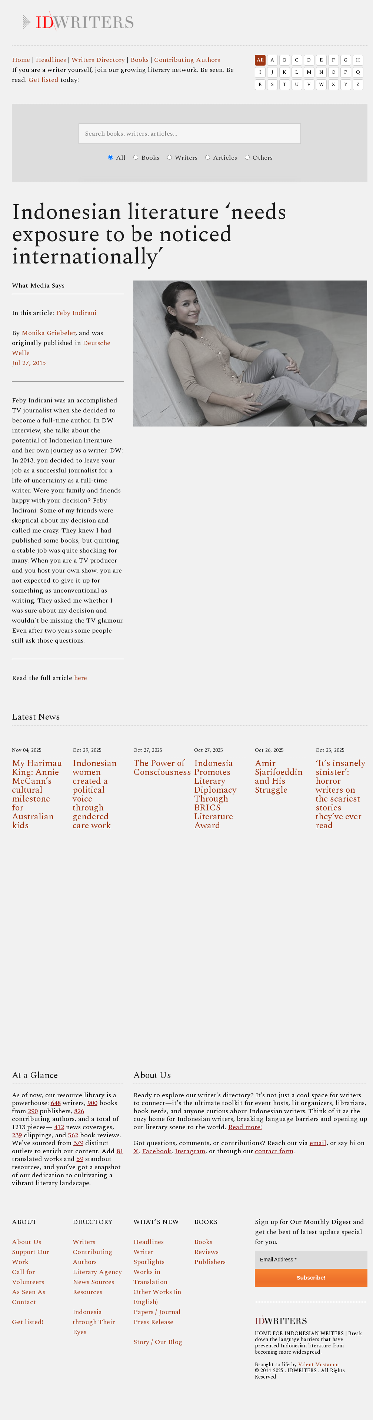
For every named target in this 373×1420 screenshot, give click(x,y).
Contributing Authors (187, 60)
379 (78, 1143)
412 (59, 1127)
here (80, 678)
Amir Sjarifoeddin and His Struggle (279, 777)
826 (79, 1111)
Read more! (245, 1127)
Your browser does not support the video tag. (189, 952)
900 (92, 1103)
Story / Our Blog (158, 1342)
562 (73, 1135)
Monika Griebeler (48, 333)
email (318, 1143)
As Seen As (28, 1292)
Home (21, 60)
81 (120, 1151)
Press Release (153, 1322)
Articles (221, 158)
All (260, 60)
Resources (87, 1292)
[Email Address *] (311, 1260)
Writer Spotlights (148, 1257)
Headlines (51, 60)
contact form (274, 1151)
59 (80, 1159)
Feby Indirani (76, 313)
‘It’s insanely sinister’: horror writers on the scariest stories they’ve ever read (341, 794)
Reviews (206, 1252)
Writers (182, 158)
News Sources (93, 1282)
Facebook (156, 1151)
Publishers (210, 1262)
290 (33, 1111)
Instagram (190, 1151)
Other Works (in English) (157, 1297)
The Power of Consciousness (162, 768)
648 (56, 1103)
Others (259, 158)
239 (17, 1135)
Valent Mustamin (318, 1364)
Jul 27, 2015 (29, 363)
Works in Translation (150, 1277)
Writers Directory (98, 60)
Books (139, 60)
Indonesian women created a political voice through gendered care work (95, 794)
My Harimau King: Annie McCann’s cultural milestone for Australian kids (37, 794)
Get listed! (27, 1322)
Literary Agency (97, 1272)
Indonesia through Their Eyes (94, 1322)
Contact (24, 1302)
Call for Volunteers (28, 1277)
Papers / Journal (157, 1312)
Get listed (44, 80)
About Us (26, 1242)
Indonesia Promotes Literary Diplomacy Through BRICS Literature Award (215, 794)
